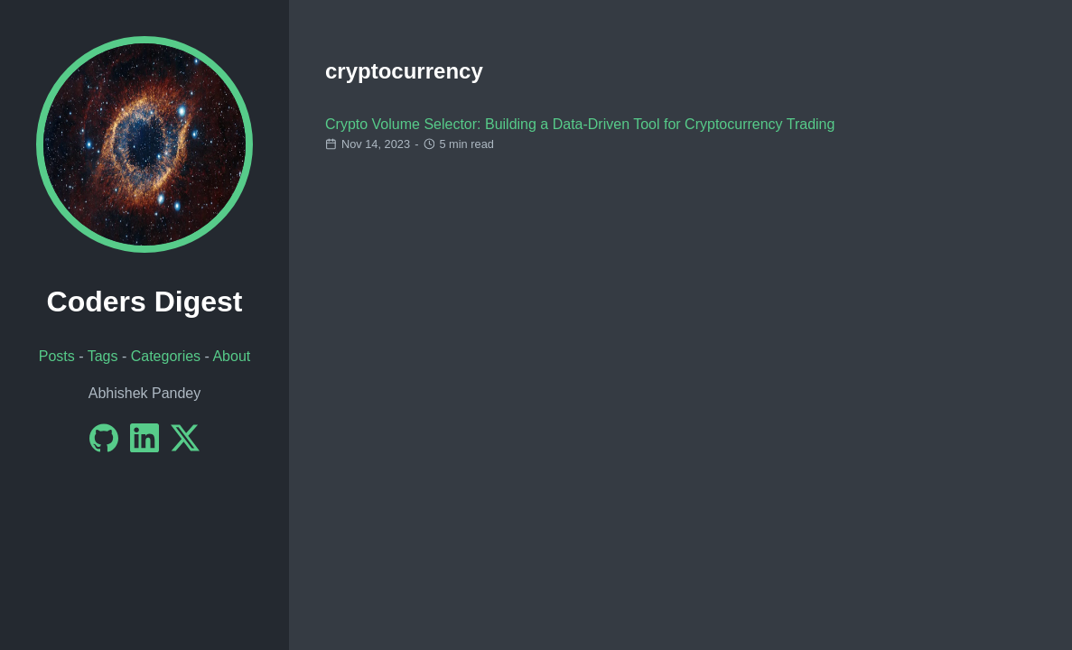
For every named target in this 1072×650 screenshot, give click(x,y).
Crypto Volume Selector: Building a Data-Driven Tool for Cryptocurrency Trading (579, 124)
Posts (57, 356)
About (231, 356)
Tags (103, 356)
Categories (165, 356)
